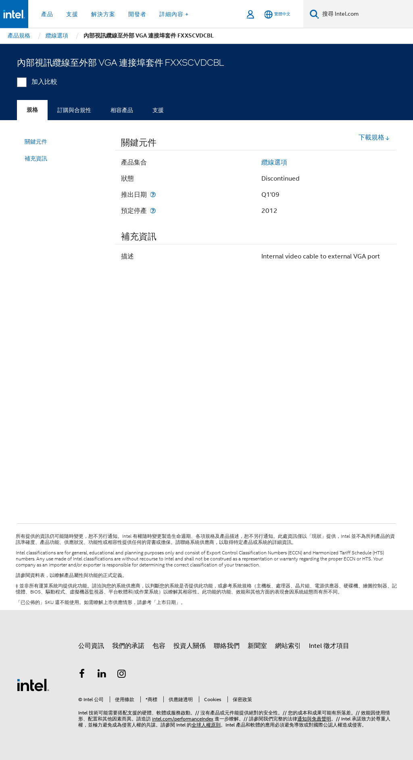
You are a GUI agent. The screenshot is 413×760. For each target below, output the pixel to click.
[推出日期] (152, 194)
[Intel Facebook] (82, 675)
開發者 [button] (137, 14)
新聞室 (257, 646)
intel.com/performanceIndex (182, 719)
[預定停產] (152, 210)
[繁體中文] (277, 14)
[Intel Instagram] (122, 675)
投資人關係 (189, 646)
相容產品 (122, 110)
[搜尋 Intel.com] (366, 14)
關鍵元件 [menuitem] (36, 141)
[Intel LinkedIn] (102, 675)
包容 (158, 646)
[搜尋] (314, 14)
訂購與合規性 (74, 110)
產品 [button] (47, 14)
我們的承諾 (128, 646)
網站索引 (288, 646)
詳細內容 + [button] (174, 14)
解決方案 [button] (103, 14)
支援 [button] (72, 14)
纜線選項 (274, 162)
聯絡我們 (227, 646)
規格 (32, 110)
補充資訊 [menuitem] (36, 158)
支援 (158, 110)
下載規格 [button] (374, 137)
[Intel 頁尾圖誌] (33, 685)
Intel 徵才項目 (329, 646)
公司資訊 (91, 646)
